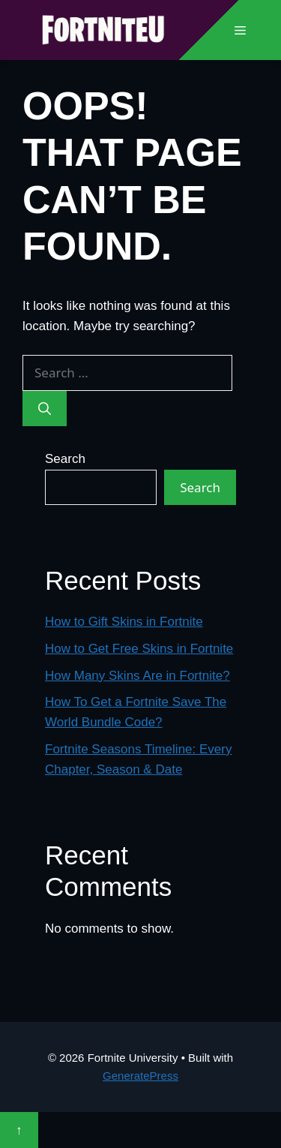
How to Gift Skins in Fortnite (124, 622)
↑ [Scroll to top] (19, 1129)
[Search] (44, 409)
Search (65, 459)
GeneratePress (140, 1075)
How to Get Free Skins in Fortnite (139, 649)
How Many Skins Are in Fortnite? (137, 676)
